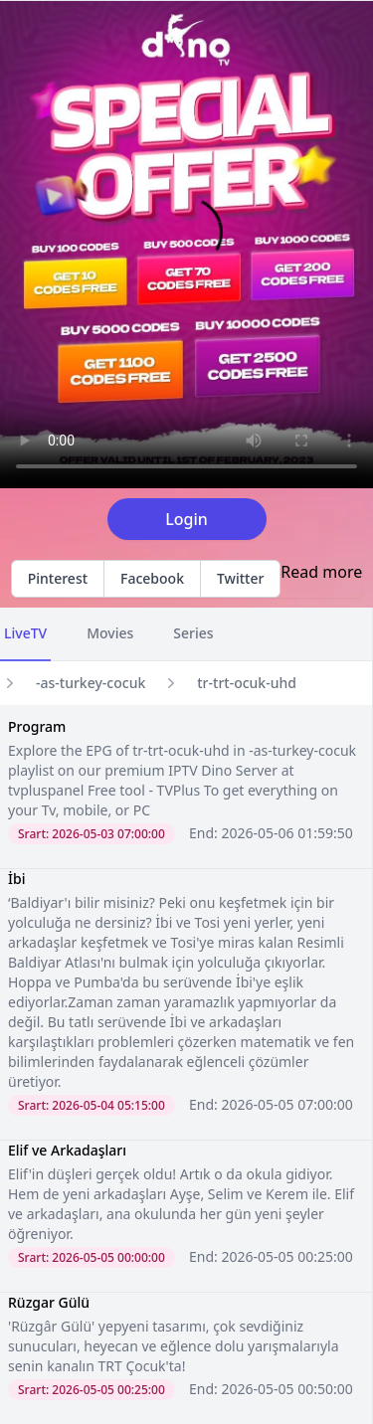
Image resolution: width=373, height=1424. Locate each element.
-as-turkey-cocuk (90, 682)
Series (193, 632)
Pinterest (58, 578)
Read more (321, 572)
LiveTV (25, 632)
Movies (110, 632)
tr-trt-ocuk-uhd (246, 682)
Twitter (240, 578)
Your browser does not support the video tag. (186, 244)
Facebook (152, 578)
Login (186, 519)
